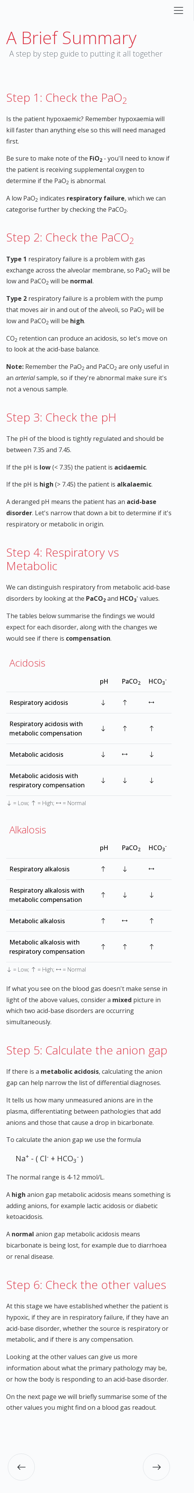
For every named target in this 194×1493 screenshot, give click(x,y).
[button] (21, 1467)
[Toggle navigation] (178, 10)
